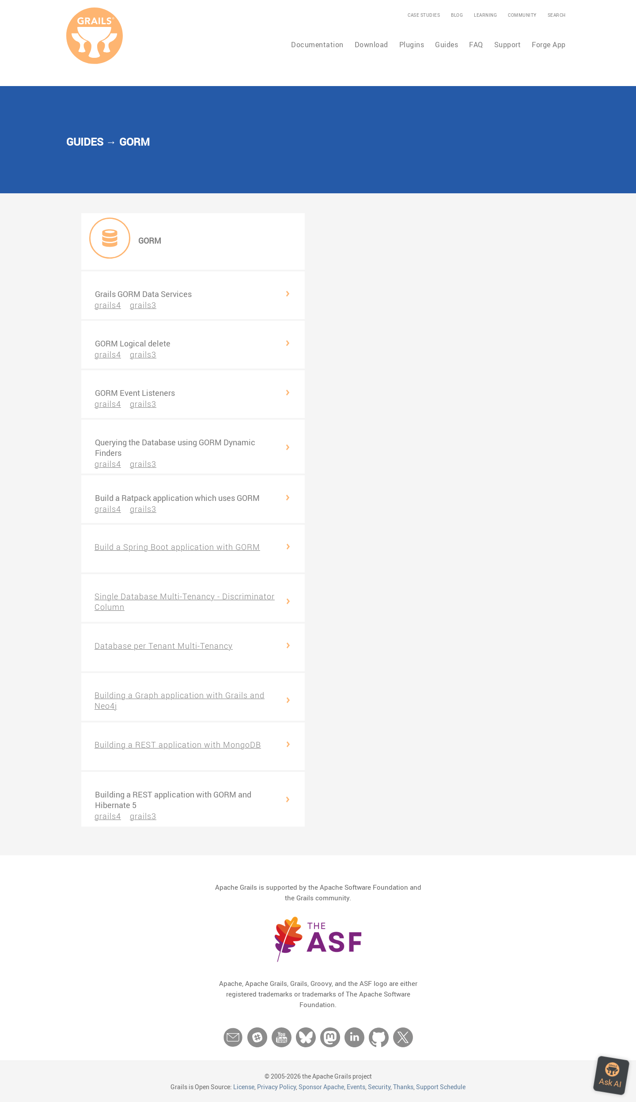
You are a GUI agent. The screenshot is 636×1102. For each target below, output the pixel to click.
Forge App (549, 44)
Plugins (411, 44)
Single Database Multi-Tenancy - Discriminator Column (185, 601)
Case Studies (424, 15)
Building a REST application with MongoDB (178, 744)
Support (507, 44)
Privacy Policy (276, 1087)
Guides (446, 44)
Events (356, 1087)
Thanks (403, 1087)
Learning (485, 15)
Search (557, 15)
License (243, 1087)
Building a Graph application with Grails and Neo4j (180, 700)
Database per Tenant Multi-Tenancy (164, 645)
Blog (457, 15)
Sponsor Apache (321, 1087)
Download (371, 44)
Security (379, 1087)
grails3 (143, 305)
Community (522, 15)
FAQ (476, 44)
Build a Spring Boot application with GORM (177, 547)
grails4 (108, 305)
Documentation (317, 44)
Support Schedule (441, 1087)
